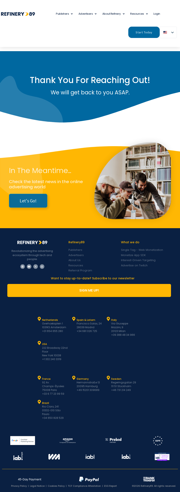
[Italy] (108, 319)
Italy (114, 320)
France (46, 379)
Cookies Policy (56, 486)
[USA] (39, 343)
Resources (139, 13)
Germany (83, 379)
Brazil (45, 403)
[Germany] (74, 378)
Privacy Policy (19, 486)
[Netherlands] (39, 319)
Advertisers (87, 13)
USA (44, 344)
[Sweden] (108, 378)
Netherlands (50, 320)
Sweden (116, 379)
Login (156, 14)
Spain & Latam (86, 320)
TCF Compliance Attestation (84, 486)
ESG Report (110, 486)
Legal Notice (37, 486)
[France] (39, 378)
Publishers (64, 13)
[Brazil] (39, 402)
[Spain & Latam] (74, 319)
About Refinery (113, 13)
